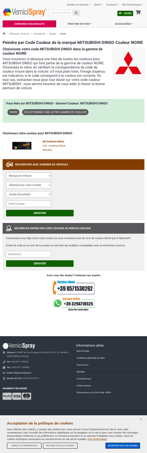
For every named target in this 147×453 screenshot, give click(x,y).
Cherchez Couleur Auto (29, 23)
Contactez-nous (84, 378)
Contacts (111, 4)
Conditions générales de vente (91, 358)
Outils (97, 4)
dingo (53, 33)
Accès (125, 13)
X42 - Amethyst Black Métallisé (54, 145)
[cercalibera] (28, 254)
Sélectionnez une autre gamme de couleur (55, 112)
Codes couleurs (84, 385)
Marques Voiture (19, 33)
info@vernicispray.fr (22, 373)
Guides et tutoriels (77, 4)
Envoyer (40, 213)
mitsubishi (39, 33)
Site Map (81, 372)
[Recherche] (61, 13)
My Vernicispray (131, 4)
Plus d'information (97, 439)
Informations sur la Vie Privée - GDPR (94, 392)
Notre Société (83, 351)
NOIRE (13, 112)
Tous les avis (82, 365)
